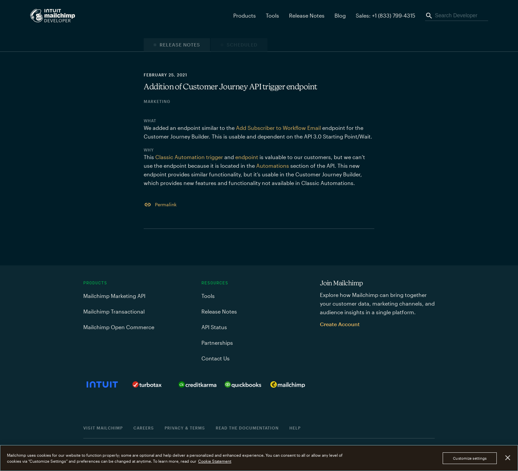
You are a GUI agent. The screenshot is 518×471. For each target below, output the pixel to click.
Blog (340, 15)
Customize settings (469, 458)
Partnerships (217, 342)
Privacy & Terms (185, 427)
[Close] (507, 457)
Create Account (340, 324)
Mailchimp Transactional (114, 311)
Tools (272, 15)
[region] (259, 458)
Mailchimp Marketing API (114, 296)
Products (95, 283)
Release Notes (307, 15)
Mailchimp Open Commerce (118, 327)
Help (295, 427)
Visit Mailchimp (103, 427)
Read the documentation (247, 427)
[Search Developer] (456, 16)
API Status (214, 327)
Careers (143, 427)
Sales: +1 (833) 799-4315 (385, 15)
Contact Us (215, 358)
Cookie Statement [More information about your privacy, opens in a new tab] (214, 461)
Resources (214, 283)
